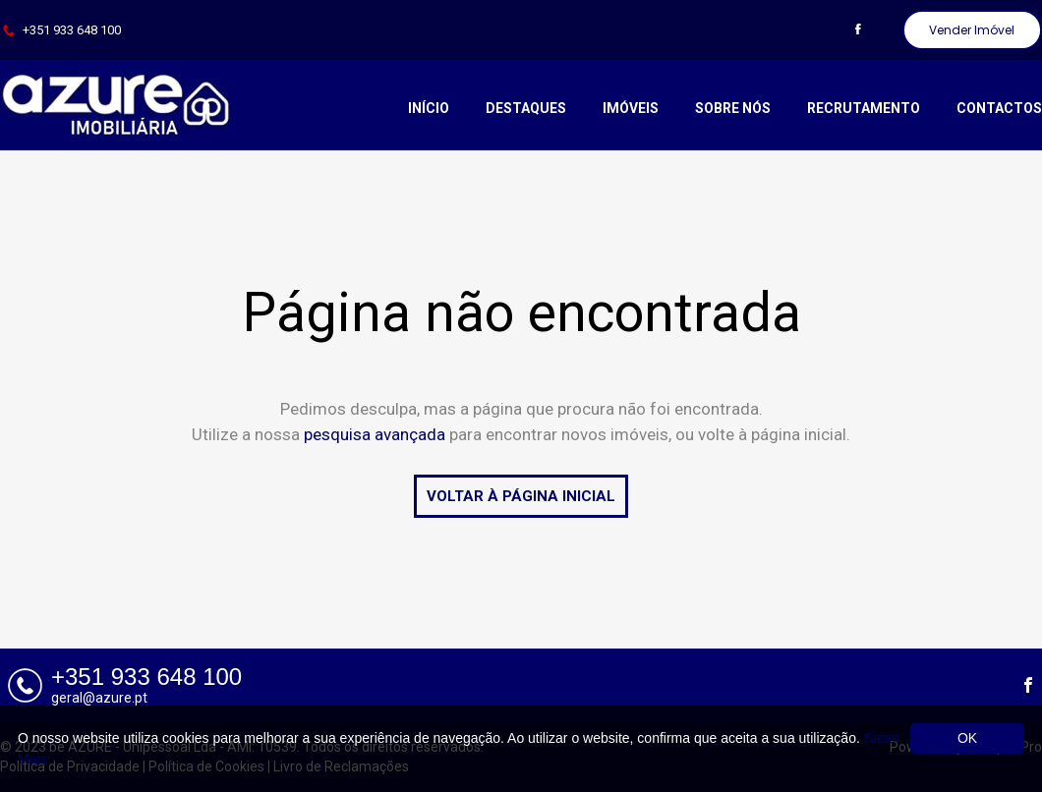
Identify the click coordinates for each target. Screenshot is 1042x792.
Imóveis (631, 108)
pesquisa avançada (374, 434)
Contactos (999, 108)
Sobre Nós (733, 108)
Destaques (526, 108)
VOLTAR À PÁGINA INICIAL (521, 496)
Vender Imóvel (971, 30)
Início (428, 108)
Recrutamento (863, 108)
